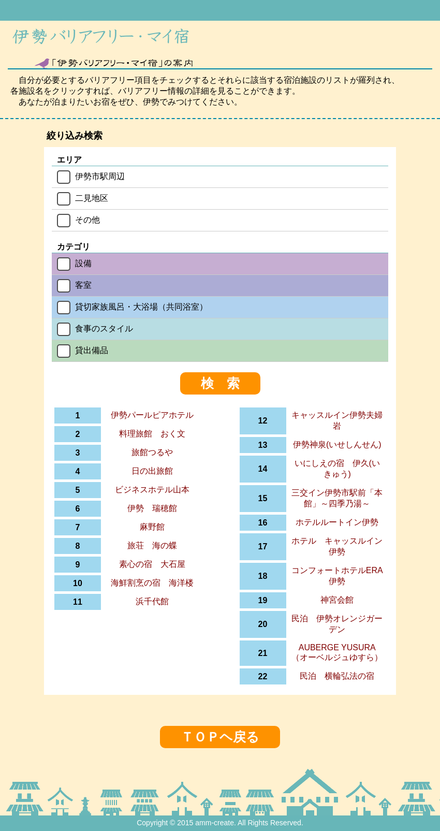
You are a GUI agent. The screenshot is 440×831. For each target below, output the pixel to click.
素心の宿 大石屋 (152, 564)
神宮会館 (337, 599)
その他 (87, 219)
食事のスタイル (104, 328)
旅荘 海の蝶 (152, 545)
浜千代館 (152, 601)
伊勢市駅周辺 (100, 176)
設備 (83, 263)
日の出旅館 (152, 470)
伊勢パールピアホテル (152, 415)
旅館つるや (152, 452)
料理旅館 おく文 (152, 433)
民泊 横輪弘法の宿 (337, 676)
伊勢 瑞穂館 (152, 508)
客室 (83, 285)
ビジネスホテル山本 (152, 489)
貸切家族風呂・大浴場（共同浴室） (141, 306)
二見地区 (91, 198)
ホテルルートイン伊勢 (337, 522)
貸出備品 (91, 350)
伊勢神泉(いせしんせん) (337, 444)
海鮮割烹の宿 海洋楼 (152, 582)
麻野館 (152, 526)
